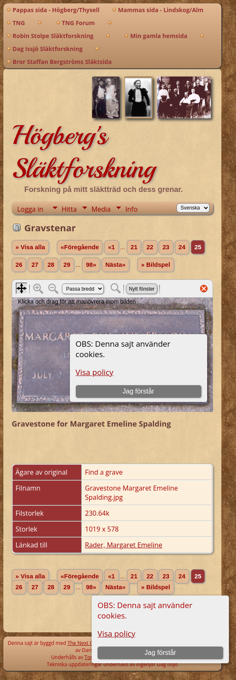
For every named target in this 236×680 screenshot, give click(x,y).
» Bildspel (155, 264)
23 (165, 247)
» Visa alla (30, 247)
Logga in (30, 209)
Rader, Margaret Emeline (123, 545)
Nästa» (115, 264)
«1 (111, 247)
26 (18, 264)
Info (131, 209)
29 (67, 264)
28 (50, 264)
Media (100, 209)
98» (91, 264)
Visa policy (116, 633)
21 (134, 247)
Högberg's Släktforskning (83, 151)
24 (182, 247)
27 (34, 264)
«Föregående (80, 247)
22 (149, 247)
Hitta (69, 209)
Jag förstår (160, 652)
